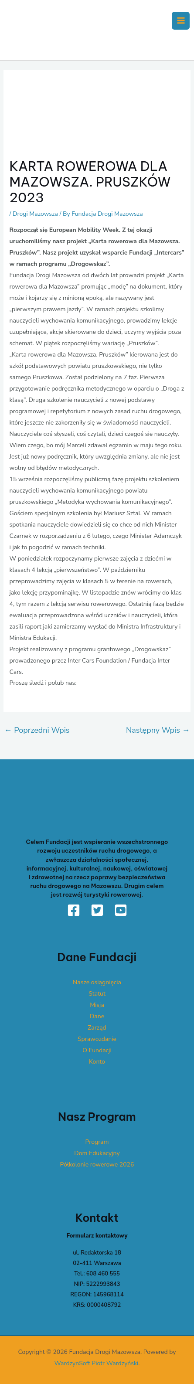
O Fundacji (96, 1050)
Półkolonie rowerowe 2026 (97, 1164)
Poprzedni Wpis (37, 730)
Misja (97, 1005)
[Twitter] (97, 910)
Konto (97, 1062)
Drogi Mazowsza (35, 214)
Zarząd (97, 1028)
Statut (97, 994)
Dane (97, 1016)
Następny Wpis (158, 730)
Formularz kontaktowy (97, 1236)
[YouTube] (120, 910)
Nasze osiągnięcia (97, 982)
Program (97, 1142)
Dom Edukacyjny (96, 1153)
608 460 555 (103, 1274)
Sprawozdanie (97, 1039)
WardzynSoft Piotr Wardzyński (96, 1363)
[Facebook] (73, 910)
